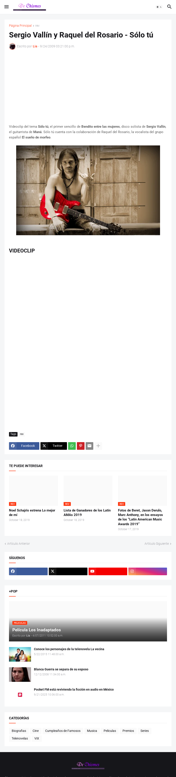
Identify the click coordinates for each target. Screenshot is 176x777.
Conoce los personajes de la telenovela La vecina (69, 649)
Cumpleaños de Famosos (62, 731)
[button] (6, 7)
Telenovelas (20, 738)
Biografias (19, 731)
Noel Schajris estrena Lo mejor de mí (32, 512)
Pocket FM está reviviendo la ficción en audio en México (74, 689)
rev (37, 25)
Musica (92, 731)
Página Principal (20, 25)
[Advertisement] (88, 86)
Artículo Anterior (18, 543)
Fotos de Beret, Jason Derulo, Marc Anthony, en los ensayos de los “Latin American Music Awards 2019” (140, 517)
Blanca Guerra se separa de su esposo (61, 669)
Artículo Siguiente (157, 543)
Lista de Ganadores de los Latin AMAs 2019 (87, 512)
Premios (128, 731)
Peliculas (110, 731)
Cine (36, 731)
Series (144, 731)
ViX (36, 738)
